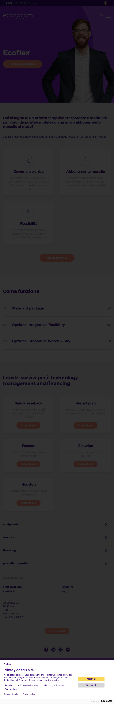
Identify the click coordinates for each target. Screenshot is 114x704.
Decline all (91, 685)
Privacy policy (29, 694)
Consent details (11, 694)
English (8, 664)
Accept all (91, 679)
